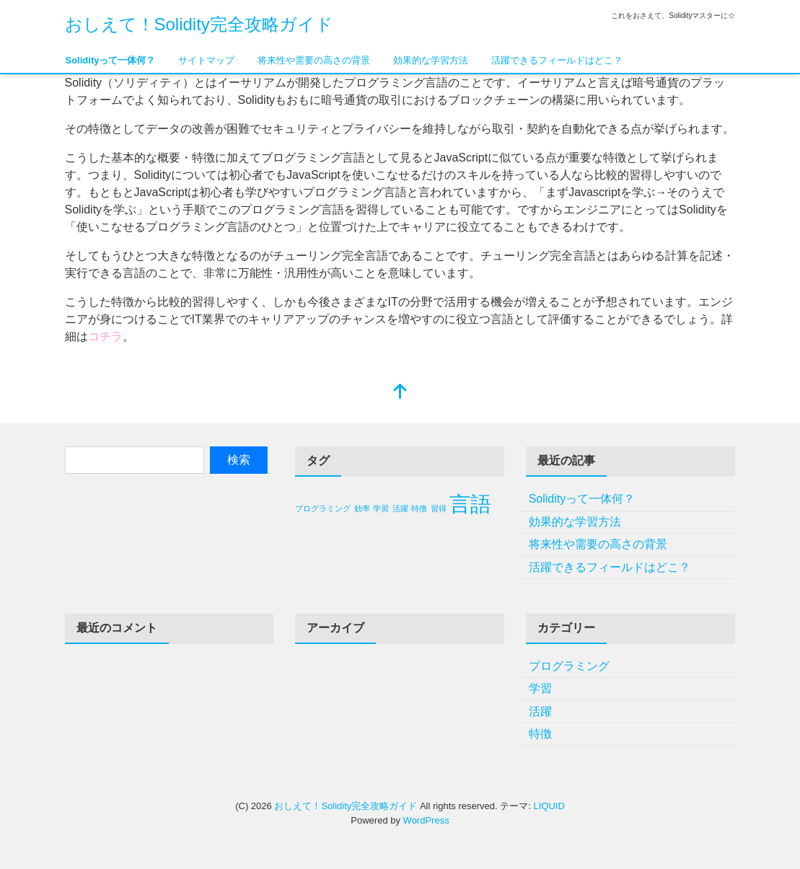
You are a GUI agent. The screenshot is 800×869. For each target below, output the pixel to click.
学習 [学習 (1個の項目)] (381, 508)
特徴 (540, 734)
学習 (540, 688)
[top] (400, 392)
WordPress (426, 820)
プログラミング (569, 666)
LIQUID (548, 805)
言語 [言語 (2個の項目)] (470, 504)
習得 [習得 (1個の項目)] (439, 508)
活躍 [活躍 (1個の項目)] (400, 508)
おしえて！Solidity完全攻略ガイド (199, 24)
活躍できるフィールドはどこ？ (557, 60)
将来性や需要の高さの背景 (314, 60)
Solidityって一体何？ (111, 60)
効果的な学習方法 (430, 60)
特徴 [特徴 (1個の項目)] (419, 508)
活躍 (540, 711)
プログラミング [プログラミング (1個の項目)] (323, 508)
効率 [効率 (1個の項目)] (362, 508)
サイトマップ (206, 60)
